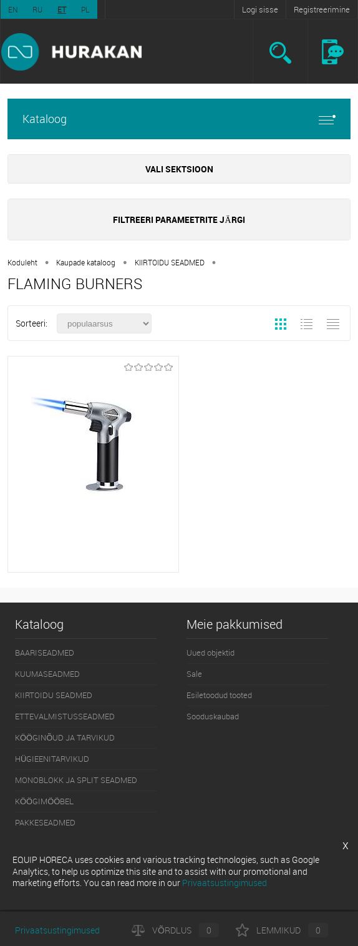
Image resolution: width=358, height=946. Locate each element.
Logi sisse (260, 9)
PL (85, 9)
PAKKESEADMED (45, 822)
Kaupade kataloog (85, 262)
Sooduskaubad (212, 716)
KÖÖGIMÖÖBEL (44, 801)
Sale (194, 673)
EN (12, 9)
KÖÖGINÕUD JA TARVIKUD (65, 737)
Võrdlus (175, 930)
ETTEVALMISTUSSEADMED (65, 716)
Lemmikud (282, 930)
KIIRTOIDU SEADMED (170, 262)
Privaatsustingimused (57, 930)
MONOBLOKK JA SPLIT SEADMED (76, 780)
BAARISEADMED (44, 652)
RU (37, 9)
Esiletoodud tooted (219, 695)
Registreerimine (322, 9)
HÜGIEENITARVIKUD (52, 758)
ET (61, 9)
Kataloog (179, 119)
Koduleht (22, 262)
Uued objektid (210, 652)
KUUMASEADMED (47, 673)
